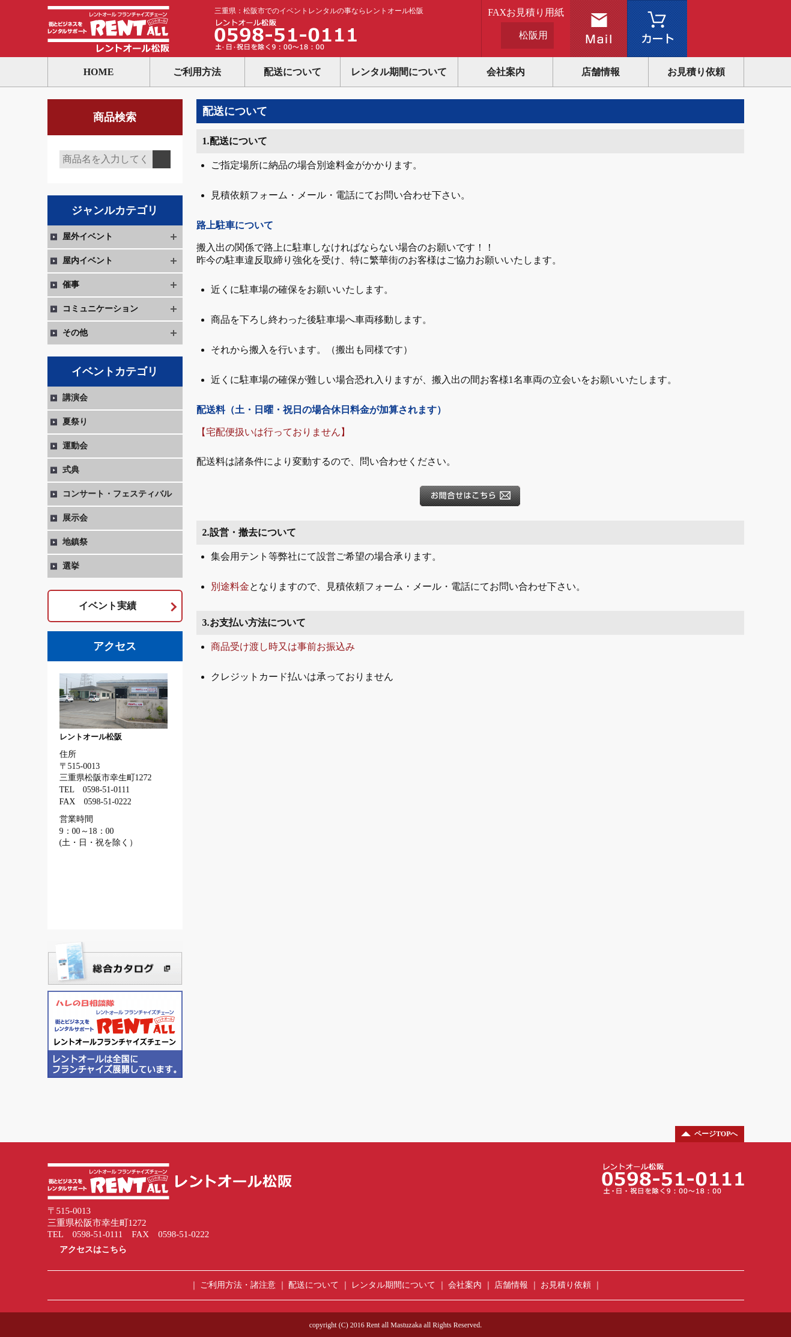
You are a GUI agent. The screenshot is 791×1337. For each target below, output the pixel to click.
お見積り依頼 (696, 72)
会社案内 (505, 72)
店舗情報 (600, 72)
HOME (98, 72)
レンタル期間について (399, 72)
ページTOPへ (716, 1134)
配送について (292, 72)
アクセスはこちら (93, 1249)
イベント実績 (107, 606)
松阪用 (533, 35)
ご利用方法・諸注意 (238, 1285)
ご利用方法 (197, 72)
